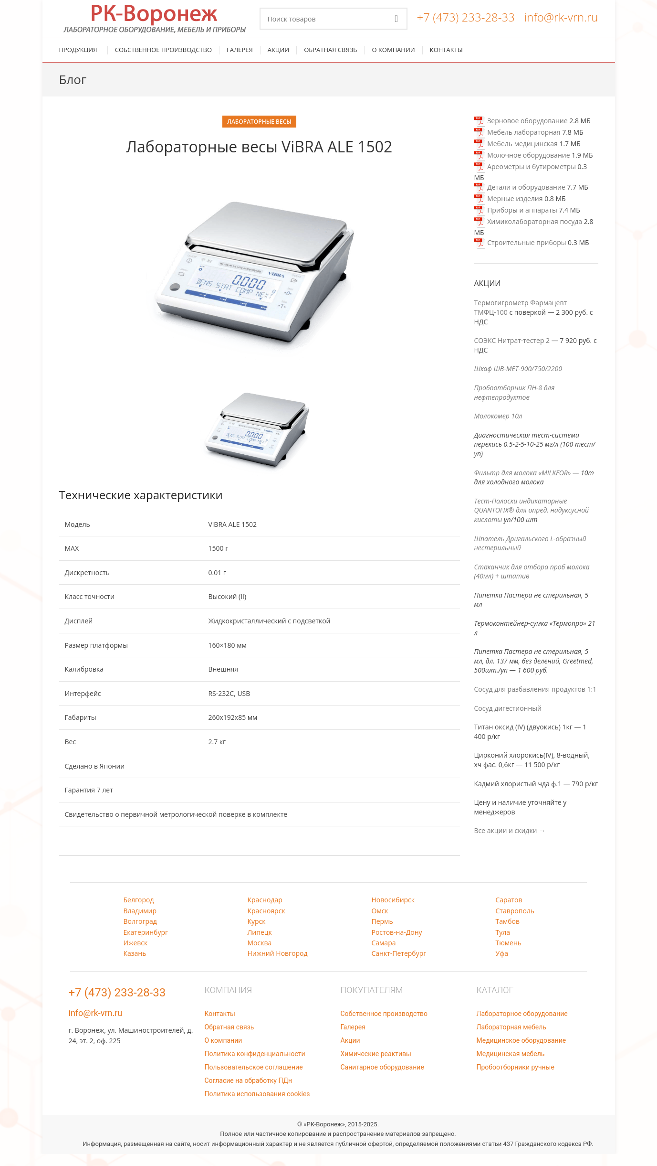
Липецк (260, 944)
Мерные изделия (508, 210)
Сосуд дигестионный (508, 720)
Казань (135, 965)
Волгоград (140, 933)
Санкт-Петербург (399, 965)
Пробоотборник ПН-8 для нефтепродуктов (514, 404)
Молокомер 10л (498, 428)
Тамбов (508, 933)
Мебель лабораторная (517, 144)
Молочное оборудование (522, 166)
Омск (380, 922)
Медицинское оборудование (521, 1052)
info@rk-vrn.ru (561, 23)
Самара (384, 954)
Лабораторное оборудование (522, 1025)
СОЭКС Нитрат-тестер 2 (512, 352)
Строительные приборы (520, 254)
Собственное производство (384, 1025)
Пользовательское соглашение (254, 1079)
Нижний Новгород (278, 965)
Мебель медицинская (516, 155)
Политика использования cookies (257, 1106)
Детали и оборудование (519, 199)
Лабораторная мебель (511, 1039)
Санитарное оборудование (382, 1079)
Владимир (140, 922)
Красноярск (266, 922)
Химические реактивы (376, 1066)
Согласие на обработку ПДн (248, 1092)
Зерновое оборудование (521, 132)
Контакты (220, 1025)
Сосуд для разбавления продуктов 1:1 (535, 701)
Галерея (353, 1039)
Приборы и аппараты (515, 222)
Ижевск (136, 954)
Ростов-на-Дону (397, 944)
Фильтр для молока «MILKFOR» (522, 484)
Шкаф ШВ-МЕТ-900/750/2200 (518, 380)
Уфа (502, 965)
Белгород (139, 912)
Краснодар (265, 912)
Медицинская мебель (511, 1066)
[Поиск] (333, 25)
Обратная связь (229, 1039)
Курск (257, 933)
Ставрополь (515, 922)
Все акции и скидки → (510, 842)
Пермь (382, 933)
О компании (223, 1052)
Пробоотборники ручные (515, 1079)
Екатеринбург (146, 944)
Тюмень (509, 954)
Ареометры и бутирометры (525, 178)
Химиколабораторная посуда (528, 233)
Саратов (509, 912)
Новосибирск (393, 912)
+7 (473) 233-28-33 (466, 23)
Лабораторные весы (259, 133)
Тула (503, 944)
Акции (350, 1052)
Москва (260, 954)
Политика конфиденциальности (255, 1066)
